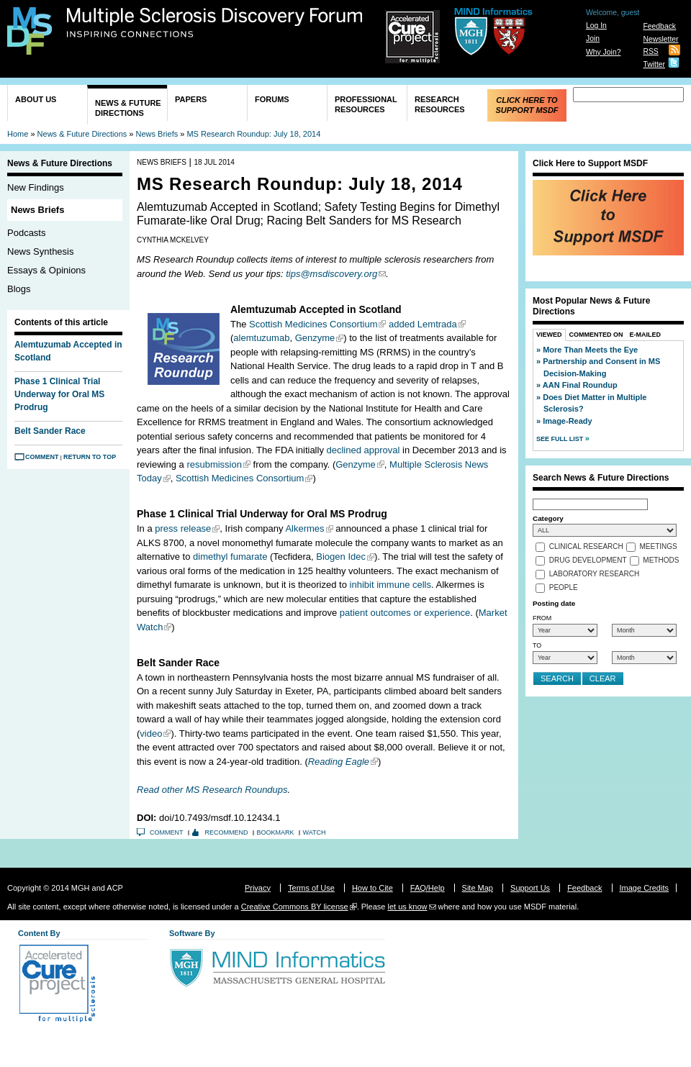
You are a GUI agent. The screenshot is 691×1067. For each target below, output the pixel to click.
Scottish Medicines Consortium (313, 324)
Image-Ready (567, 421)
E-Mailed (645, 334)
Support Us (530, 888)
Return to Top (89, 456)
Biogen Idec (341, 556)
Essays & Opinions (46, 270)
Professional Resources (366, 104)
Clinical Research (586, 547)
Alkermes (304, 528)
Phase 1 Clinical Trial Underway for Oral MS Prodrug (59, 394)
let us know (407, 906)
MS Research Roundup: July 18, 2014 (253, 134)
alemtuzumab (261, 337)
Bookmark (275, 832)
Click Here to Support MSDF (526, 105)
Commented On (596, 334)
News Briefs (157, 134)
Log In (596, 25)
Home (17, 134)
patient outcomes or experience (405, 612)
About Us (35, 99)
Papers (191, 99)
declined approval (363, 450)
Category (548, 518)
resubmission (214, 464)
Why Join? (603, 52)
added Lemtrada (423, 324)
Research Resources (440, 104)
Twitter (654, 64)
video (151, 733)
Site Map (477, 888)
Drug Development (588, 561)
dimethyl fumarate (230, 556)
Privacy (258, 888)
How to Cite (372, 888)
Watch (314, 832)
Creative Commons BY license (294, 906)
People (563, 588)
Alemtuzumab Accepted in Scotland (68, 351)
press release (183, 528)
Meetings (658, 547)
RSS (650, 51)
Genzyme (315, 337)
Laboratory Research (594, 574)
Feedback (659, 26)
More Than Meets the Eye (590, 349)
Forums (272, 99)
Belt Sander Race (50, 431)
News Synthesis (40, 251)
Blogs (19, 288)
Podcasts (26, 232)
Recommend (226, 832)
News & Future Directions (128, 108)
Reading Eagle (338, 761)
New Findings (35, 187)
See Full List (560, 438)
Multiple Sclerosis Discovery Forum (214, 23)
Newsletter (660, 39)
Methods (661, 561)
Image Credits (644, 888)
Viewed (549, 334)
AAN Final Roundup (580, 385)
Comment (42, 456)
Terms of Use (311, 888)
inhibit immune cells (390, 584)
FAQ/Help (427, 888)
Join (593, 38)
